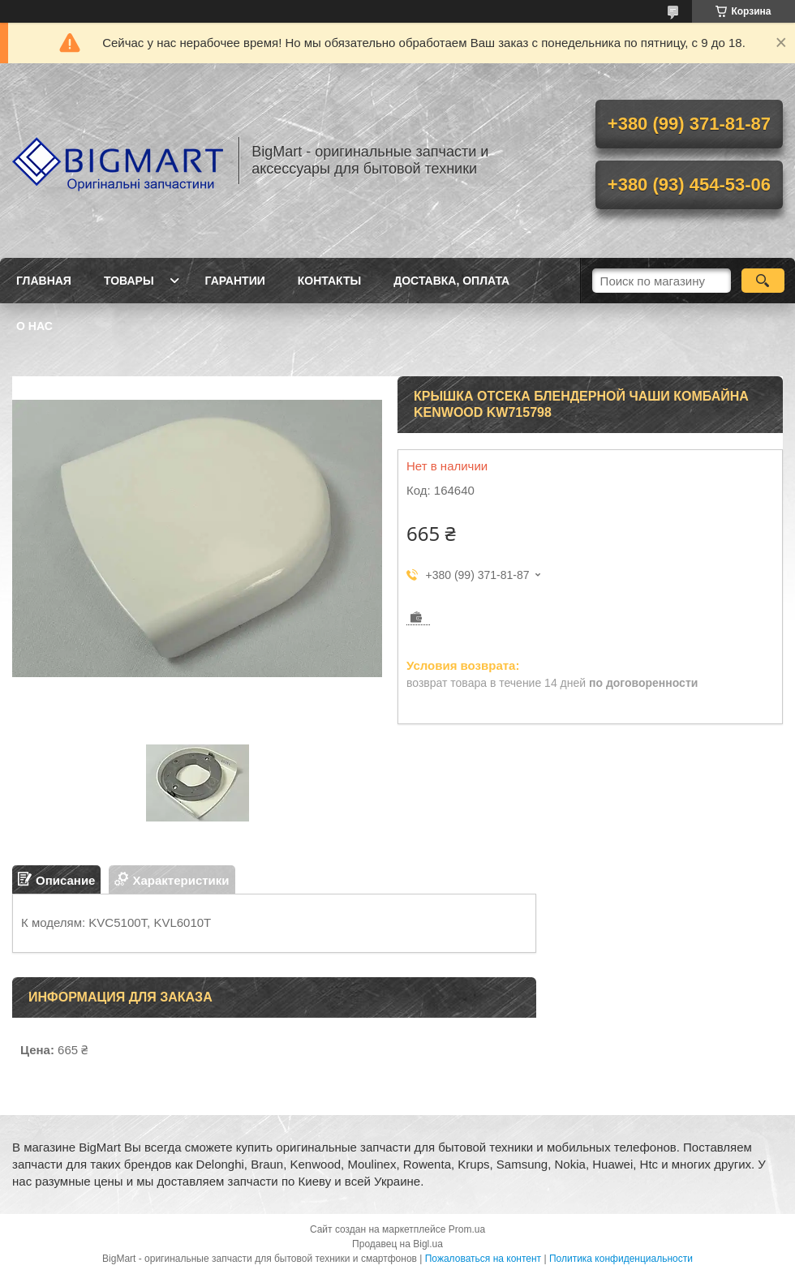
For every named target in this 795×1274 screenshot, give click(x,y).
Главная (43, 280)
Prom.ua (467, 1229)
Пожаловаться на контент (483, 1258)
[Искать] (762, 280)
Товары (129, 280)
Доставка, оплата (451, 280)
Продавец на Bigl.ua (397, 1244)
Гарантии (235, 280)
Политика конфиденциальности (621, 1258)
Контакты (329, 280)
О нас (34, 326)
